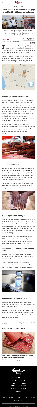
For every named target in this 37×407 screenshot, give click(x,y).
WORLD (13, 383)
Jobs (27, 397)
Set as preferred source (28, 39)
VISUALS (18, 391)
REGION (23, 380)
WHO (23, 100)
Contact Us (21, 397)
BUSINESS (23, 383)
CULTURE (23, 385)
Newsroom (6, 39)
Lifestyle (21, 6)
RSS (22, 400)
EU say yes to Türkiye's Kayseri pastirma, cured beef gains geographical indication (17, 356)
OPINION (23, 388)
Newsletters (12, 397)
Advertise (16, 400)
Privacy (33, 397)
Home (15, 6)
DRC (28, 46)
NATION (14, 380)
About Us (4, 397)
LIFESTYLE (13, 385)
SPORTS (13, 388)
